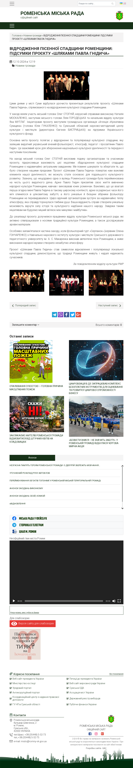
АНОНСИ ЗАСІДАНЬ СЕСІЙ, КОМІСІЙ (27, 495)
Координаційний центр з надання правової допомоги (36, 698)
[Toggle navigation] (12, 3)
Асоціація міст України (81, 692)
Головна (16, 35)
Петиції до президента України (85, 678)
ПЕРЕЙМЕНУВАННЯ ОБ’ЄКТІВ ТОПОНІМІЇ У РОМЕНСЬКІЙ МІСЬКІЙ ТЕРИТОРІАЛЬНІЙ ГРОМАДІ (55, 480)
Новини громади (32, 35)
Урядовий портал (22, 687)
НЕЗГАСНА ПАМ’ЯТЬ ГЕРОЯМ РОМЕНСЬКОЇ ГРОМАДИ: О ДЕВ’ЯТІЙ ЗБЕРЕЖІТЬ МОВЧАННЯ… (55, 465)
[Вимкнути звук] (114, 600)
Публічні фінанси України (83, 704)
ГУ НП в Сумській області (26, 704)
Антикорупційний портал (26, 692)
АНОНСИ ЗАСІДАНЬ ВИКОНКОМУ (26, 488)
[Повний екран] (119, 600)
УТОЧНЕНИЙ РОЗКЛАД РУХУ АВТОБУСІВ (30, 472)
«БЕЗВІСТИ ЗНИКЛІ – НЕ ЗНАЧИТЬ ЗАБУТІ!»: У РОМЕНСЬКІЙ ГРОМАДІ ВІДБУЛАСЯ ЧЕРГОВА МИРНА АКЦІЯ (93, 442)
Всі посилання (116, 673)
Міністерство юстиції (24, 683)
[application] (66, 572)
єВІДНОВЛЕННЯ (17, 503)
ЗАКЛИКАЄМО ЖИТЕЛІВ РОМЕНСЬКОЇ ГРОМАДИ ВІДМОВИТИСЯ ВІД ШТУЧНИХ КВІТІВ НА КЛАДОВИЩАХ (36, 438)
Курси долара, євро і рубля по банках (24, 612)
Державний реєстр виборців (84, 698)
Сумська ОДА (76, 687)
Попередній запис (24, 305)
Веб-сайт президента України (28, 678)
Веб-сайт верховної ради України (87, 683)
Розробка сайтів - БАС (96, 748)
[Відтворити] (14, 600)
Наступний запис (109, 305)
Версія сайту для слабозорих (32, 623)
